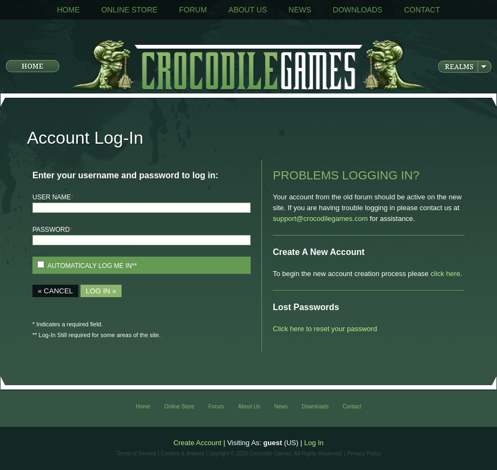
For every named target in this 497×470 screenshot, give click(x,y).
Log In (314, 443)
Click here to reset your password (325, 329)
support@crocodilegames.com (320, 218)
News (299, 9)
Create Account (197, 443)
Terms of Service (136, 453)
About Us (248, 9)
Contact (422, 9)
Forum (192, 9)
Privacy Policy (364, 453)
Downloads (357, 9)
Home (68, 9)
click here (445, 274)
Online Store (129, 9)
